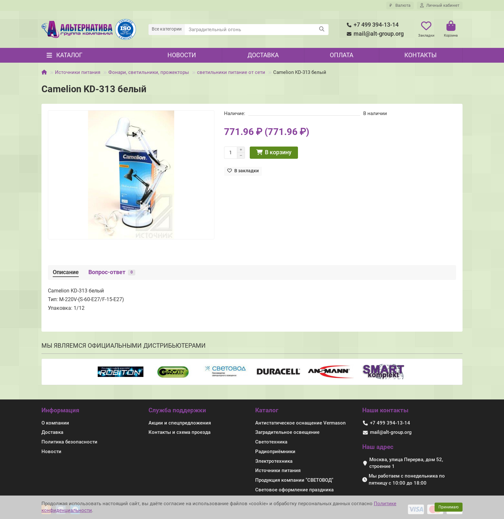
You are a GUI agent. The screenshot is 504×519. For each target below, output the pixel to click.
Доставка (263, 55)
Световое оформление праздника (294, 490)
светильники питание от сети (231, 72)
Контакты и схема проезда (179, 432)
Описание (66, 272)
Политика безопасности (69, 442)
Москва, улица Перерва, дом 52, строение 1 (406, 463)
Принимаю (448, 507)
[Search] (257, 29)
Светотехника (271, 442)
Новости (181, 55)
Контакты (420, 55)
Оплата (341, 55)
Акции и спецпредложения (179, 423)
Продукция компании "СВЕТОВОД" (294, 480)
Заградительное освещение (287, 432)
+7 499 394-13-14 (372, 25)
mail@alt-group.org (374, 34)
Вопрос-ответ (111, 272)
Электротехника (273, 461)
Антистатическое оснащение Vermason (300, 423)
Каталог (266, 410)
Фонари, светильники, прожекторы (148, 72)
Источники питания (77, 72)
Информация (60, 410)
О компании (55, 423)
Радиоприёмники (275, 451)
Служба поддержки (177, 410)
